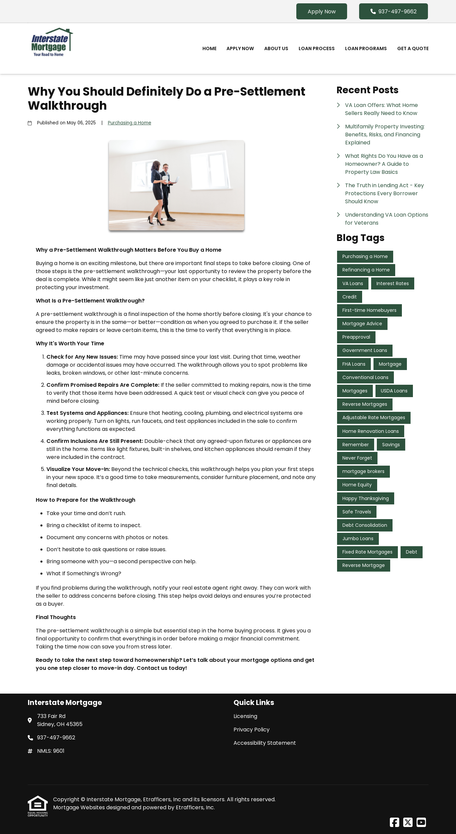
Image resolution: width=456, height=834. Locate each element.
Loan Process (317, 48)
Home (209, 48)
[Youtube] (421, 823)
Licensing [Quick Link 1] (245, 716)
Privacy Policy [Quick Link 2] (252, 729)
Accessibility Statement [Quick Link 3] (265, 743)
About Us (276, 48)
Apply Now (322, 11)
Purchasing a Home (129, 123)
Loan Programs (366, 48)
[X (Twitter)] (408, 823)
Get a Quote (413, 48)
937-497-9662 (393, 11)
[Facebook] (394, 823)
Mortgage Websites (79, 807)
